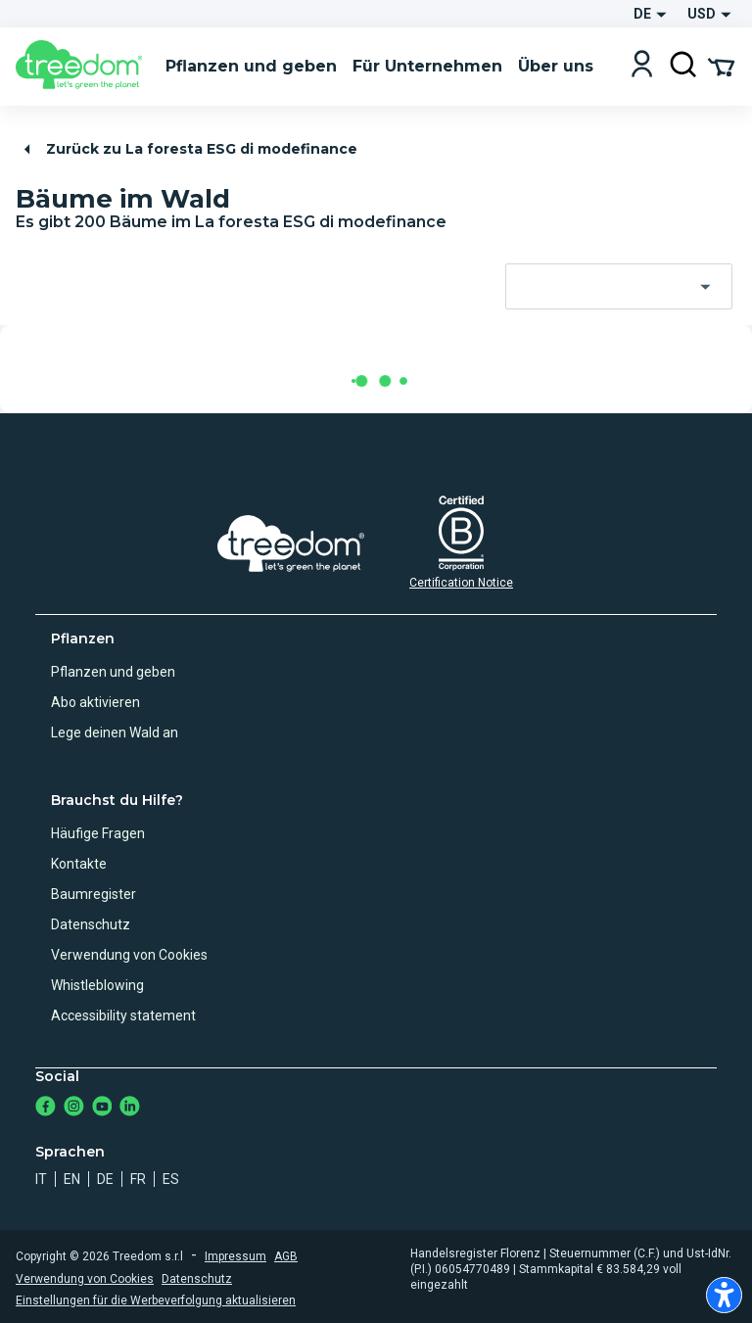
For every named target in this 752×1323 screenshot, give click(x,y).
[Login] (642, 66)
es (171, 1179)
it (41, 1179)
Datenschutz (90, 924)
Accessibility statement (123, 1015)
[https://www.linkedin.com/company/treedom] (129, 1108)
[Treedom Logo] (83, 66)
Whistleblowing (97, 985)
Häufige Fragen (98, 833)
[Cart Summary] (721, 65)
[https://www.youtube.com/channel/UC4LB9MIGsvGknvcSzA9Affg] (102, 1108)
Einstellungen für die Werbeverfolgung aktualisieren (156, 1300)
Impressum (235, 1256)
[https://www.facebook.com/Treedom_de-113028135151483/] (45, 1108)
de (105, 1179)
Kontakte (79, 864)
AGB (286, 1256)
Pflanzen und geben (113, 672)
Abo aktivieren (95, 702)
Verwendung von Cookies (129, 955)
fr (138, 1179)
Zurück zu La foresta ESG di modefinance (187, 149)
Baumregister (93, 894)
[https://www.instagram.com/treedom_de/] (74, 1108)
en (72, 1179)
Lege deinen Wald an (114, 732)
